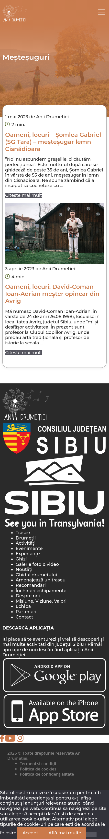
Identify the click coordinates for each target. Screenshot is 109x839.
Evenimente (29, 548)
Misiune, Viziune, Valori (41, 601)
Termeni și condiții (38, 763)
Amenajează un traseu (40, 580)
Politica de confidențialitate (47, 774)
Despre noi (28, 596)
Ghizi (21, 559)
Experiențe (28, 553)
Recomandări (31, 585)
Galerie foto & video (37, 564)
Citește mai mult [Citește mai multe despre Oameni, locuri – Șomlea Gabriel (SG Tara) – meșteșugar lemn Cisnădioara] (23, 195)
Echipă (23, 606)
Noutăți (24, 569)
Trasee (23, 532)
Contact (24, 617)
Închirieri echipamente (41, 590)
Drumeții (26, 538)
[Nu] (91, 834)
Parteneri (26, 611)
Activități (25, 543)
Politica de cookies (38, 769)
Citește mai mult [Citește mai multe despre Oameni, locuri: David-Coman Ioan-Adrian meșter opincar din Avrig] (23, 352)
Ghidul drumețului (36, 575)
